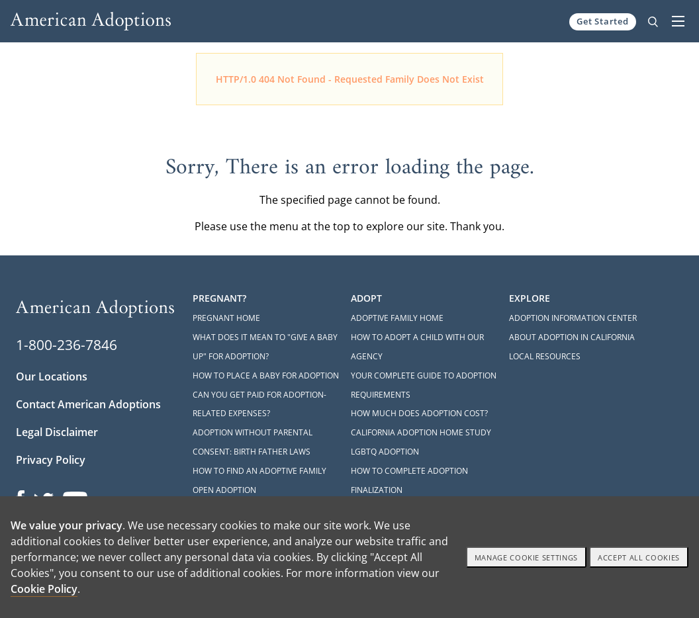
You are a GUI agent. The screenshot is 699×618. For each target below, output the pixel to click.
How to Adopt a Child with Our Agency (417, 346)
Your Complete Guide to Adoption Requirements (423, 385)
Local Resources (545, 356)
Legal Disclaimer (57, 432)
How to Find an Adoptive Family (259, 470)
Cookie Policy (44, 589)
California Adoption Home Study (421, 432)
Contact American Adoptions (88, 404)
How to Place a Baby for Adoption (266, 375)
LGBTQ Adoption (385, 451)
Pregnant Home (226, 318)
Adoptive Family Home (397, 318)
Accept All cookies (639, 557)
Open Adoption (224, 490)
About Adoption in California (572, 337)
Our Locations (51, 376)
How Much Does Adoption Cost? (419, 413)
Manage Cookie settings (527, 557)
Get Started (603, 21)
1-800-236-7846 (66, 344)
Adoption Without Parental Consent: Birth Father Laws (252, 442)
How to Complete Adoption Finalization (409, 480)
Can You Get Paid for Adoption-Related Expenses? (259, 404)
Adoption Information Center (573, 318)
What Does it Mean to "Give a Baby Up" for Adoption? (265, 346)
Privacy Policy (50, 460)
